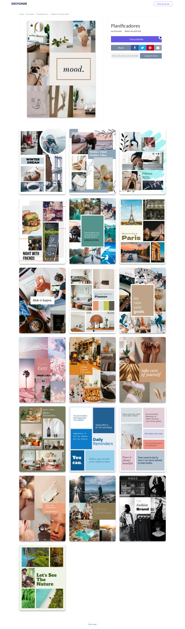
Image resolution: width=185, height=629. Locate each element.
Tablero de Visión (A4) (60, 14)
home (21, 14)
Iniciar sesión (143, 4)
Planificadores (42, 14)
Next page (92, 624)
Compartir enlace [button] (151, 56)
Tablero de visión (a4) (132, 31)
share (121, 47)
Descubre (30, 14)
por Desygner (116, 31)
